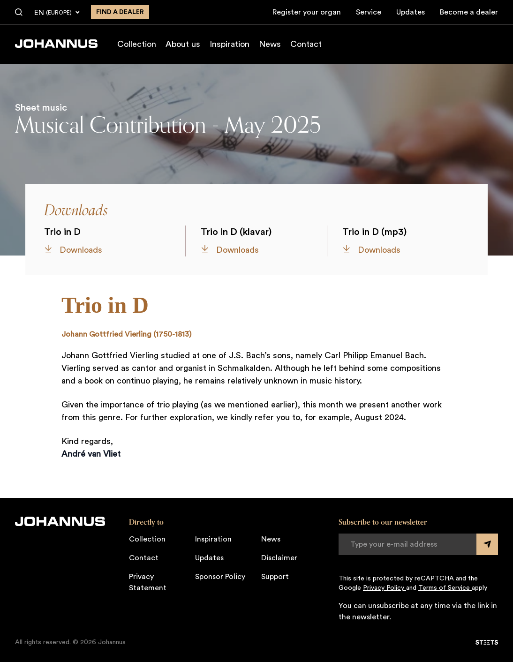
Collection (136, 44)
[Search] (19, 13)
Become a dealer (469, 12)
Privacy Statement (147, 582)
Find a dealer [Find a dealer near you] (120, 12)
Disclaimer (279, 558)
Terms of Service (445, 588)
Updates (410, 12)
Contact (306, 44)
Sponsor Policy (220, 576)
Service (368, 12)
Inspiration (229, 44)
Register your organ (306, 12)
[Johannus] (56, 43)
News (270, 44)
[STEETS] (486, 642)
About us (183, 44)
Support (275, 576)
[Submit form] (487, 544)
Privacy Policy (384, 588)
